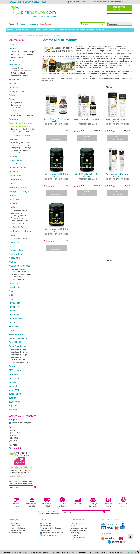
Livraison (73, 526)
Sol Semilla (14, 378)
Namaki (12, 262)
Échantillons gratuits (108, 502)
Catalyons (13, 95)
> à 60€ (14, 441)
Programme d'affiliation (17, 528)
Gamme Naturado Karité (20, 271)
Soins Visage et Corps (19, 362)
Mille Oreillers (15, 254)
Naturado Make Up (18, 269)
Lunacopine (14, 242)
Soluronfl (13, 386)
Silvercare (13, 374)
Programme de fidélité (78, 530)
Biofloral (13, 83)
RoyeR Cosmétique (18, 338)
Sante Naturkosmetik (19, 346)
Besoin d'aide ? (14, 523)
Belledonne (14, 79)
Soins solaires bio (17, 57)
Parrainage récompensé (93, 502)
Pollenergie (14, 315)
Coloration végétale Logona (21, 238)
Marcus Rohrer (16, 250)
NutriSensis (14, 287)
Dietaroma (14, 157)
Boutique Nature (16, 91)
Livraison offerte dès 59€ (31, 502)
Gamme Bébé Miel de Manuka (22, 129)
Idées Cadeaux (46, 24)
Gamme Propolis (17, 223)
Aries (11, 61)
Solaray (12, 382)
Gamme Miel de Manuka (20, 126)
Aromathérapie (50, 30)
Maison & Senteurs (95, 30)
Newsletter (15, 2)
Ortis (11, 295)
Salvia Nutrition (16, 342)
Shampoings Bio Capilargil (21, 148)
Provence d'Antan (17, 319)
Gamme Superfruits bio (20, 132)
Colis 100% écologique (123, 502)
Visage (10, 30)
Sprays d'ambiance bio (19, 221)
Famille (36, 30)
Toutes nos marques (16, 533)
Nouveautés (21, 24)
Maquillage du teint (18, 357)
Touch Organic (16, 402)
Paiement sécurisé (16, 502)
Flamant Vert (15, 176)
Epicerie (81, 30)
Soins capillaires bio (18, 153)
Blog (44, 2)
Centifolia (13, 119)
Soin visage (15, 110)
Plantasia (13, 311)
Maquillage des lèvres (19, 352)
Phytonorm (14, 307)
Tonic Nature (15, 394)
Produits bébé (16, 108)
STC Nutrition (15, 390)
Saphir (12, 366)
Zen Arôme (14, 409)
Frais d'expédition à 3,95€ (47, 502)
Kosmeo (13, 203)
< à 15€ (14, 430)
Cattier (12, 99)
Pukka (12, 323)
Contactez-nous (14, 526)
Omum (12, 291)
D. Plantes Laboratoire (19, 135)
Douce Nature (15, 161)
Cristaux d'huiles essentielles (22, 71)
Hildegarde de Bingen (19, 191)
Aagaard (13, 44)
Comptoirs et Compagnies (21, 123)
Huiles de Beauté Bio (19, 277)
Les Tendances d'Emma (20, 231)
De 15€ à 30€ (16, 433)
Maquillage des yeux (19, 349)
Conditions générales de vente (50, 528)
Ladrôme (13, 207)
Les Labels (74, 535)
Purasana (13, 326)
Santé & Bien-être (67, 30)
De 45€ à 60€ (16, 438)
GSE (11, 183)
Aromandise (14, 65)
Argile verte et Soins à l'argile (22, 115)
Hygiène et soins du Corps (21, 274)
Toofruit (12, 398)
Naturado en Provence (19, 266)
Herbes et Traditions (18, 187)
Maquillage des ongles (19, 355)
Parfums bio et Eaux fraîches (22, 54)
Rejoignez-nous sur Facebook (51, 533)
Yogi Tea (13, 405)
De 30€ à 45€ (16, 435)
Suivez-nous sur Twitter (49, 535)
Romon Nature (16, 334)
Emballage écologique (17, 530)
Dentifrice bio (16, 105)
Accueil (12, 24)
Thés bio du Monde (18, 73)
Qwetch (12, 330)
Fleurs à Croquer (17, 68)
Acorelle (13, 48)
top (130, 536)
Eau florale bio (16, 213)
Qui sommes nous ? (47, 523)
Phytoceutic (14, 303)
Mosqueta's (14, 258)
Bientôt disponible (56, 138)
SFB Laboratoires (17, 370)
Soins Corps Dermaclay (20, 145)
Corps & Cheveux (23, 30)
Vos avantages (75, 533)
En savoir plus (130, 552)
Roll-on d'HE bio (17, 218)
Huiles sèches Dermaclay (20, 150)
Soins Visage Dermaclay (20, 143)
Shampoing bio (16, 103)
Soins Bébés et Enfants (20, 164)
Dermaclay (14, 139)
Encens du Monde (17, 168)
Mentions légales (45, 526)
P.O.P (11, 299)
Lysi (11, 246)
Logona (12, 235)
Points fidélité (77, 501)
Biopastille (14, 87)
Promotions (33, 24)
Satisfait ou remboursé (62, 502)
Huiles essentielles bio (19, 210)
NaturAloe (13, 283)
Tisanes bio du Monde (19, 76)
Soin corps (15, 113)
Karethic (13, 195)
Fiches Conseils (31, 2)
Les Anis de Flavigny (18, 227)
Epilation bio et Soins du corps (22, 52)
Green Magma (15, 180)
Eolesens (13, 172)
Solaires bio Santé (18, 360)
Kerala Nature (15, 199)
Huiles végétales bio (18, 216)
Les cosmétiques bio (77, 537)
